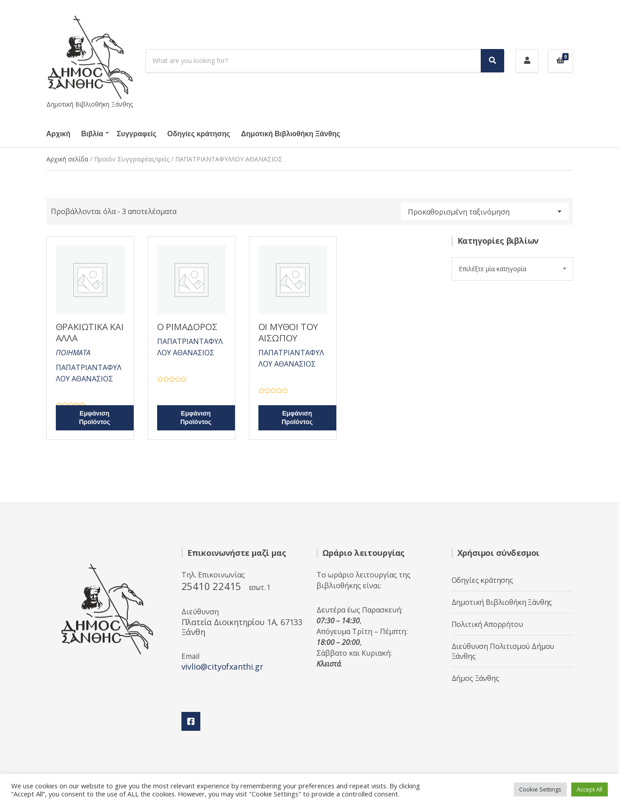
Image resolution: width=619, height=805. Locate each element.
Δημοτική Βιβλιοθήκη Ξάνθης (290, 134)
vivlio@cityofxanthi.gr (222, 666)
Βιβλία (92, 134)
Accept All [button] (589, 789)
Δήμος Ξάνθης (475, 678)
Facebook (190, 721)
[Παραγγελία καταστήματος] (485, 211)
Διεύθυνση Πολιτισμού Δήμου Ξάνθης (503, 651)
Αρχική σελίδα (67, 159)
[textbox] (512, 269)
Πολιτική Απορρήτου (487, 624)
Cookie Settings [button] (540, 789)
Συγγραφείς (136, 134)
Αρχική (58, 134)
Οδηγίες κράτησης (198, 134)
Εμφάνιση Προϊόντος (94, 417)
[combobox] (512, 269)
